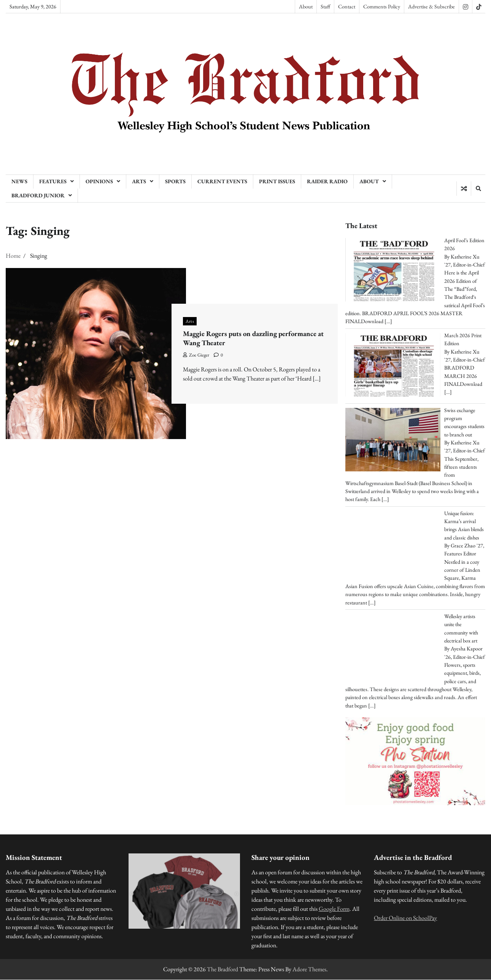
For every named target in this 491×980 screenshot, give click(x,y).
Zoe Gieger (196, 355)
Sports (175, 181)
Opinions (99, 181)
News (19, 181)
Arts (139, 181)
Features (53, 181)
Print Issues (277, 181)
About (306, 6)
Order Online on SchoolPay (405, 918)
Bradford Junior (38, 195)
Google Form (334, 909)
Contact (346, 6)
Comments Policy (381, 6)
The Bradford (222, 970)
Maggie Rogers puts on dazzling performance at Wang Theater (254, 338)
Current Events (222, 181)
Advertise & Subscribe (431, 6)
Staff (325, 6)
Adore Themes (309, 970)
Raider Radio (327, 181)
